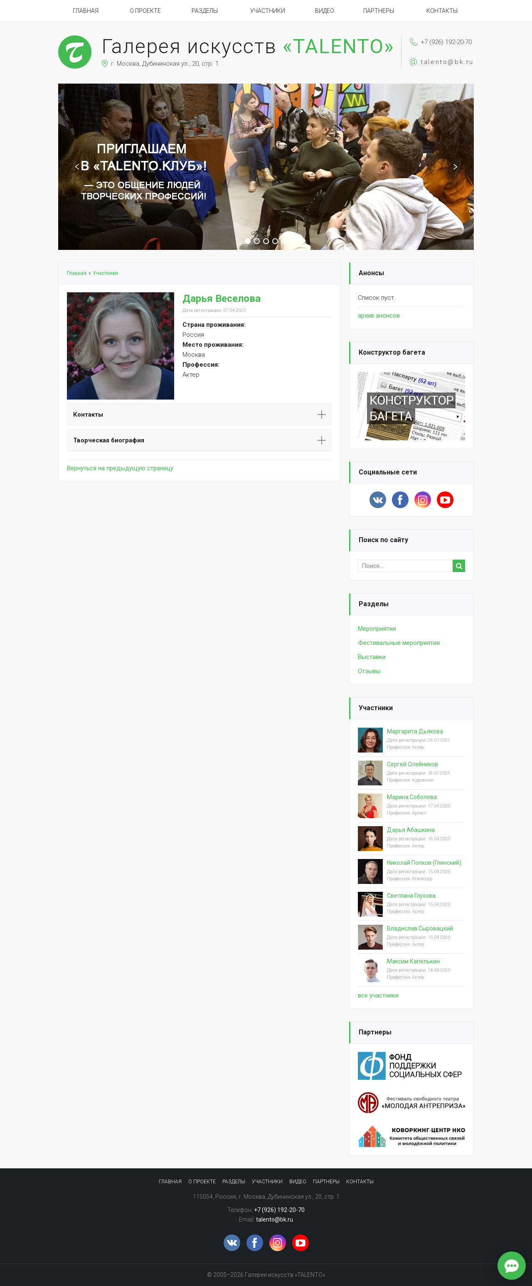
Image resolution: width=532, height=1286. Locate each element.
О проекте (145, 10)
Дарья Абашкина (411, 830)
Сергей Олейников (412, 764)
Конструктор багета (392, 352)
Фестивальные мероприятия (399, 643)
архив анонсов (379, 315)
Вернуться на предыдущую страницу (120, 468)
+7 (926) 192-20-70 (446, 42)
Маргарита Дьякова (415, 731)
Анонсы (371, 273)
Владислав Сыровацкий (420, 928)
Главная (86, 10)
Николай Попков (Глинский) (424, 862)
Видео (324, 10)
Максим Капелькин (413, 961)
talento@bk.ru (447, 62)
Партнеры (378, 10)
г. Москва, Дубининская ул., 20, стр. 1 (165, 63)
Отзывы (369, 671)
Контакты (442, 10)
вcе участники (378, 995)
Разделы (205, 10)
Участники (267, 10)
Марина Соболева (412, 797)
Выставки (372, 657)
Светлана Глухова (411, 895)
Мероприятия (377, 628)
